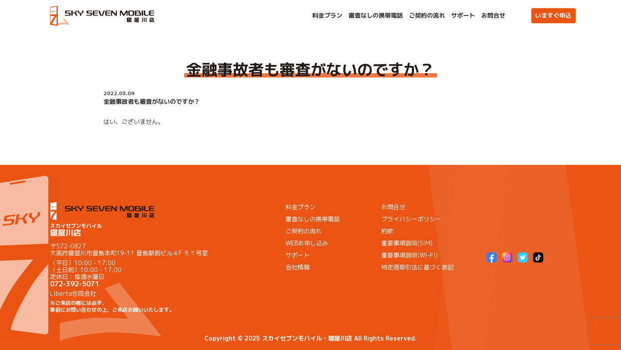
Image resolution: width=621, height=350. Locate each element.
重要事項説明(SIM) (407, 243)
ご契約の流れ (427, 15)
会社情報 (297, 267)
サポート (463, 15)
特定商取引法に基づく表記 (417, 267)
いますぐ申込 (553, 15)
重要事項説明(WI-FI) (409, 255)
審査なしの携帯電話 (375, 15)
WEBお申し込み (306, 243)
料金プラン (327, 15)
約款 (387, 231)
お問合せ (493, 15)
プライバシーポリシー (411, 219)
